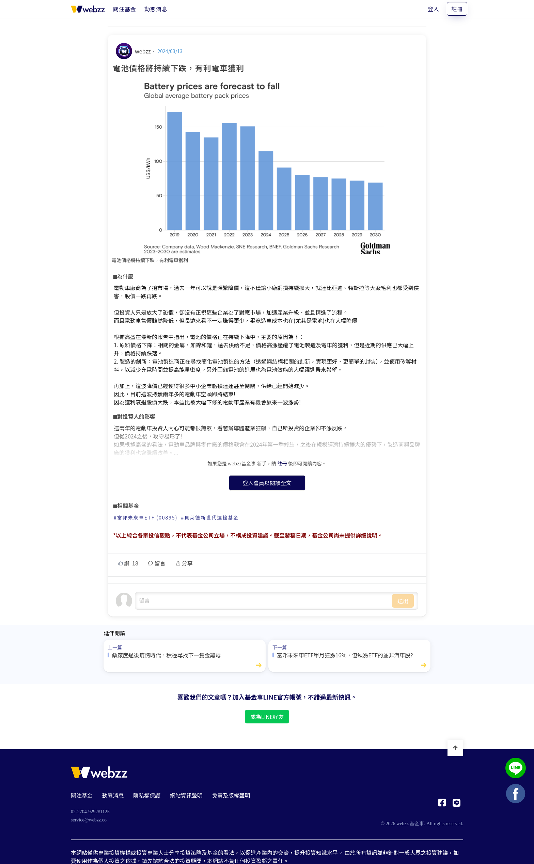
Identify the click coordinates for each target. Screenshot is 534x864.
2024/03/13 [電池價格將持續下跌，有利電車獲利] (170, 51)
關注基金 (82, 795)
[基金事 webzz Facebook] (442, 804)
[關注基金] (124, 9)
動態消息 (113, 795)
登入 (433, 9)
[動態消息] (156, 9)
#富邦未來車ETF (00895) (146, 517)
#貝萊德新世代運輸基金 (210, 517)
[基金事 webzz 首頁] (88, 9)
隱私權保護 (146, 795)
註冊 (457, 9)
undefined (263, 600)
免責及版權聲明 (231, 795)
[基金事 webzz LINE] (456, 804)
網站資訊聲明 (186, 795)
